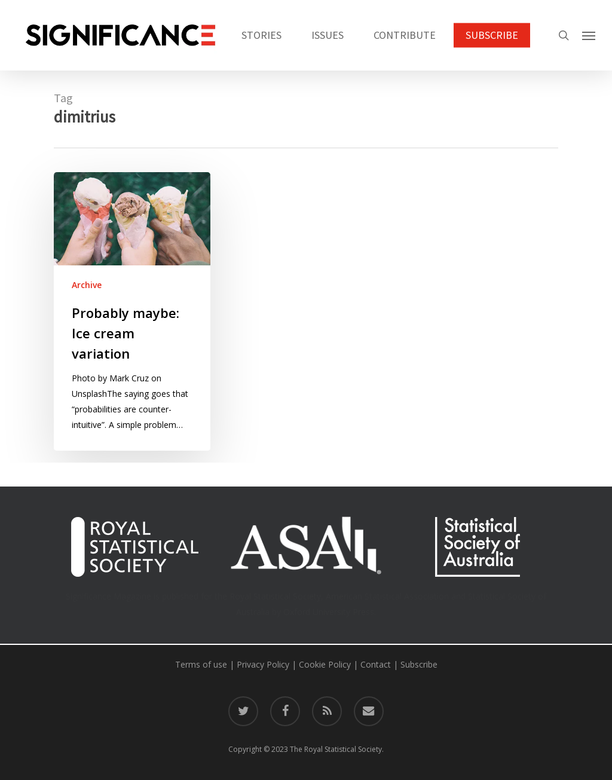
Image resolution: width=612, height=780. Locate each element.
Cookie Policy (325, 664)
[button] (588, 35)
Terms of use (201, 664)
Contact (375, 664)
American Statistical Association (387, 596)
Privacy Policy (263, 664)
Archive (87, 284)
